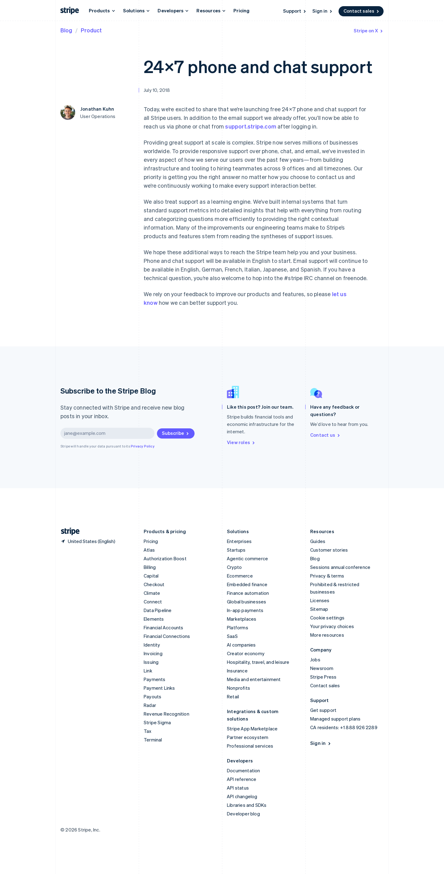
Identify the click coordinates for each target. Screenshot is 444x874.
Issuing (151, 662)
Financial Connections (167, 636)
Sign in (322, 11)
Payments (155, 679)
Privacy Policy (142, 446)
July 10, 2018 (157, 90)
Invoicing (153, 653)
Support (295, 11)
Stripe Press (323, 677)
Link (148, 671)
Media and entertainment (254, 679)
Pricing (241, 10)
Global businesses (246, 601)
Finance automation (248, 593)
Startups (236, 550)
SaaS (232, 636)
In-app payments (245, 610)
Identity (152, 645)
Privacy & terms (327, 576)
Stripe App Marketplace (252, 728)
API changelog (242, 796)
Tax (148, 731)
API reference (242, 779)
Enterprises (239, 541)
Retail (233, 696)
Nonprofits (238, 688)
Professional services (250, 746)
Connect (153, 601)
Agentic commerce (247, 558)
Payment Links (159, 688)
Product (91, 30)
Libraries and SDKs (247, 805)
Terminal (153, 740)
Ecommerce (240, 576)
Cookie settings (327, 618)
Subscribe (176, 433)
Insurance (237, 671)
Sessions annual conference (340, 567)
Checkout (154, 584)
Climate (152, 593)
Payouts (152, 696)
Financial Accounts (163, 627)
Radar (150, 705)
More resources (327, 635)
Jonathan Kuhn (97, 109)
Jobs (315, 659)
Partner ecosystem (247, 737)
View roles (241, 442)
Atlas (149, 550)
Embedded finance (247, 584)
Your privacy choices (332, 626)
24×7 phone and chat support (258, 66)
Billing (150, 567)
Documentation (243, 770)
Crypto (234, 567)
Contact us (325, 435)
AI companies (241, 645)
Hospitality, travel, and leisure (258, 662)
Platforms (237, 627)
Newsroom (322, 668)
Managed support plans (335, 719)
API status (238, 788)
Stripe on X (369, 30)
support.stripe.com (250, 126)
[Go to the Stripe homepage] (68, 531)
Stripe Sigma (157, 722)
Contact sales (361, 11)
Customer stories (329, 550)
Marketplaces (241, 619)
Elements (154, 619)
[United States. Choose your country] (87, 541)
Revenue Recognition (166, 714)
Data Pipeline (158, 610)
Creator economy (246, 653)
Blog (66, 30)
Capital (151, 576)
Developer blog (243, 814)
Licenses (320, 600)
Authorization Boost (165, 558)
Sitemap (319, 609)
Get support (323, 710)
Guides (317, 541)
